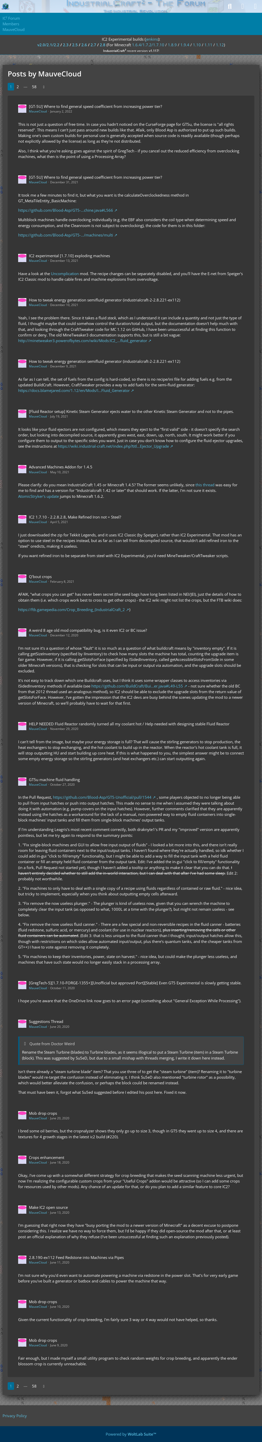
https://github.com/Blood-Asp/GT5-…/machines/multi (65, 235)
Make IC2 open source (48, 1207)
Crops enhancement (46, 1157)
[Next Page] (43, 87)
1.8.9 (172, 44)
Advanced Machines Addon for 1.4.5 (60, 466)
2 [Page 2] (18, 86)
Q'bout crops (40, 576)
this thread (204, 484)
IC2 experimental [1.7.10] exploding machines (69, 255)
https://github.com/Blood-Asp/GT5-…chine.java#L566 (65, 210)
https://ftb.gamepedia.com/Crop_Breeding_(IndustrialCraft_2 (71, 609)
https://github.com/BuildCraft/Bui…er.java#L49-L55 (137, 686)
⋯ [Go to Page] (25, 86)
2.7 (93, 44)
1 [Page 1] (11, 86)
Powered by (131, 1434)
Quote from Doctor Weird (52, 1043)
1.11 (208, 44)
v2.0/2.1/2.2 (48, 44)
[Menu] (255, 6)
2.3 (66, 44)
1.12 (220, 44)
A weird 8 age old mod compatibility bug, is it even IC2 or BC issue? (88, 630)
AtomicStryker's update (38, 496)
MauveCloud (38, 111)
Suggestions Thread (46, 1021)
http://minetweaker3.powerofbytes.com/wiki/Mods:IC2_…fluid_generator (82, 340)
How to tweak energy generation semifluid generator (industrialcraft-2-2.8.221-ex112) (104, 299)
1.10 (197, 44)
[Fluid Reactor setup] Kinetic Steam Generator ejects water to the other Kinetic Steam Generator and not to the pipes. (131, 411)
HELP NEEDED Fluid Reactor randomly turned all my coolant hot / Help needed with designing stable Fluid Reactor (129, 723)
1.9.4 (184, 44)
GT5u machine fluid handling (54, 779)
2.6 (84, 44)
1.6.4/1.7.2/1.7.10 (148, 44)
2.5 (75, 44)
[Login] (242, 6)
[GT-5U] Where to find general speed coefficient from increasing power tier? (95, 106)
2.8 (102, 44)
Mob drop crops (43, 1113)
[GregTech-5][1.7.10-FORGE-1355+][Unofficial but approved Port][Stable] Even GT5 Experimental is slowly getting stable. (135, 982)
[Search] (230, 6)
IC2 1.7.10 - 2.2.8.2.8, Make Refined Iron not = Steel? (75, 517)
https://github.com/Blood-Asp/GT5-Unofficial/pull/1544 (102, 797)
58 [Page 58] (34, 86)
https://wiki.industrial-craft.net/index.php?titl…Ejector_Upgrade (113, 446)
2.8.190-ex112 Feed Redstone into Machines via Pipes (76, 1257)
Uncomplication (65, 273)
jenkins (152, 39)
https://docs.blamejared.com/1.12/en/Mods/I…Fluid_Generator (74, 390)
